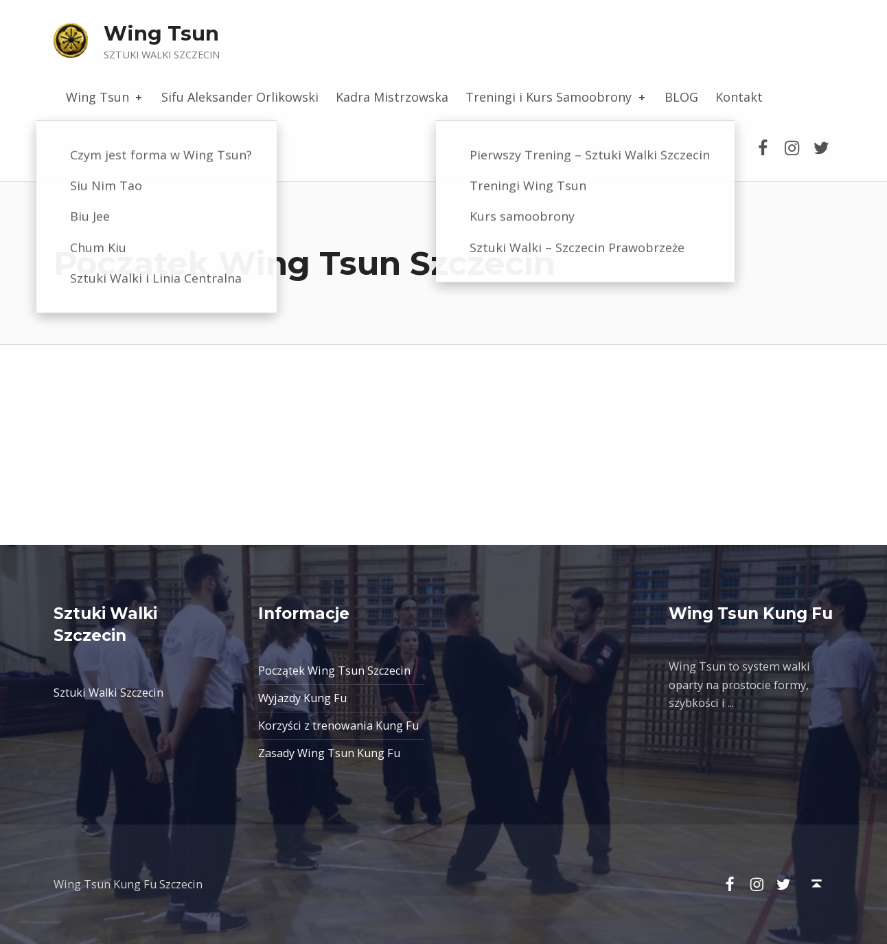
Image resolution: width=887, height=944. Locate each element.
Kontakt (739, 97)
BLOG (681, 97)
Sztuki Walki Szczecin (108, 692)
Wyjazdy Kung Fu (302, 698)
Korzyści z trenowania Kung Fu (338, 725)
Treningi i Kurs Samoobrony (556, 97)
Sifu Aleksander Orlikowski (240, 97)
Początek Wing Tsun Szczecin (334, 670)
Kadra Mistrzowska (392, 97)
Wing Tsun (161, 33)
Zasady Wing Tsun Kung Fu (329, 753)
